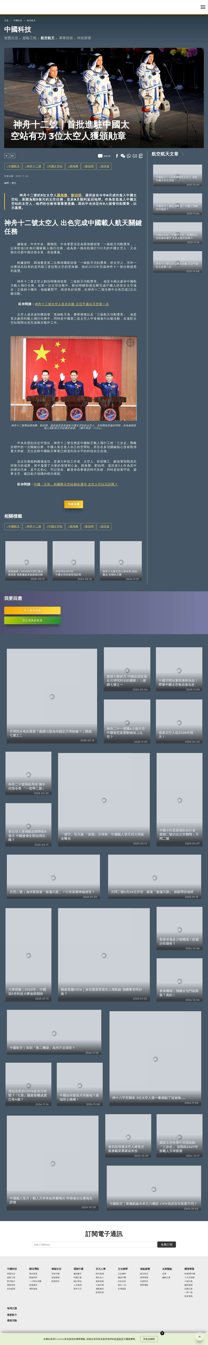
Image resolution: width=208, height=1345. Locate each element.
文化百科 (122, 1281)
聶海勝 (74, 166)
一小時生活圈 (35, 1281)
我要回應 (73, 504)
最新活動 (12, 1320)
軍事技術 (66, 38)
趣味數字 (78, 1274)
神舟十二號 (34, 166)
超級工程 (29, 38)
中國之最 (78, 1277)
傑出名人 (100, 1277)
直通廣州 (33, 1285)
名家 (164, 1274)
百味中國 (55, 1274)
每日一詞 (122, 1285)
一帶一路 (188, 1292)
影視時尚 (55, 1281)
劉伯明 (89, 166)
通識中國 (78, 1268)
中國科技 (17, 20)
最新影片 (12, 1315)
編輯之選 (166, 1277)
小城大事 (100, 1285)
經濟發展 (144, 1277)
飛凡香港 (33, 1274)
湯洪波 (105, 166)
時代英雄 (100, 1274)
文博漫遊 (122, 1289)
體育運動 (144, 1285)
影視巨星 (100, 1292)
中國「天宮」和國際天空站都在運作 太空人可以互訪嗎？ (76, 484)
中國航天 (14, 166)
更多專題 (188, 1296)
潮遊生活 (56, 1268)
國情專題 (189, 1268)
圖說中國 (122, 1277)
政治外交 (144, 1274)
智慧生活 (11, 38)
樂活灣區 (34, 1268)
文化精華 (123, 1268)
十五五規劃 (189, 1277)
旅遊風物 (55, 1277)
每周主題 (12, 1308)
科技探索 (84, 38)
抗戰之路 (188, 1289)
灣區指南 (33, 1289)
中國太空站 (55, 166)
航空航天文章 (165, 154)
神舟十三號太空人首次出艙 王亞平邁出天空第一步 (72, 304)
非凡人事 (101, 1268)
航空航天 (31, 20)
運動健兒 (100, 1289)
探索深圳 (33, 1277)
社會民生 (144, 1281)
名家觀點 (167, 1268)
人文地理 (78, 1285)
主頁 (6, 20)
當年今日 (78, 1289)
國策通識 (188, 1285)
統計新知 (78, 1281)
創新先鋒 (100, 1281)
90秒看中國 (189, 1274)
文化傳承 (122, 1274)
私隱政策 (118, 1339)
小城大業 (188, 1281)
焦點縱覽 (145, 1268)
